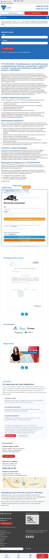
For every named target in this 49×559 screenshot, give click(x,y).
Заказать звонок (12, 13)
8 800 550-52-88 (42, 8)
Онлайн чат (42, 556)
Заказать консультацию (24, 219)
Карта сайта (28, 548)
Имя (3, 34)
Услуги (30, 556)
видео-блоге (26, 52)
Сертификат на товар (5, 532)
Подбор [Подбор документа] (18, 556)
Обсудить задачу (10, 435)
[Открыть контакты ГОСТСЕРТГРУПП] (24, 482)
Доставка (2, 539)
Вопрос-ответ (3, 543)
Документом (14, 226)
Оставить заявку (8, 456)
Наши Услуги (3, 531)
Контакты (2, 545)
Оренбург (8, 1)
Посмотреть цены (23, 435)
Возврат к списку (6, 187)
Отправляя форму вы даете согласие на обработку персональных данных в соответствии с (22, 226)
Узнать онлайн (36, 13)
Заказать (26, 187)
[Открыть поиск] (47, 17)
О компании (3, 538)
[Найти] (22, 549)
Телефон (5, 40)
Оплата (2, 541)
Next (26, 314)
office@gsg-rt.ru (12, 234)
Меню (3, 17)
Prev (22, 314)
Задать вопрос (18, 185)
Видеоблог (2, 534)
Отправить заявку (8, 49)
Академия (6, 556)
